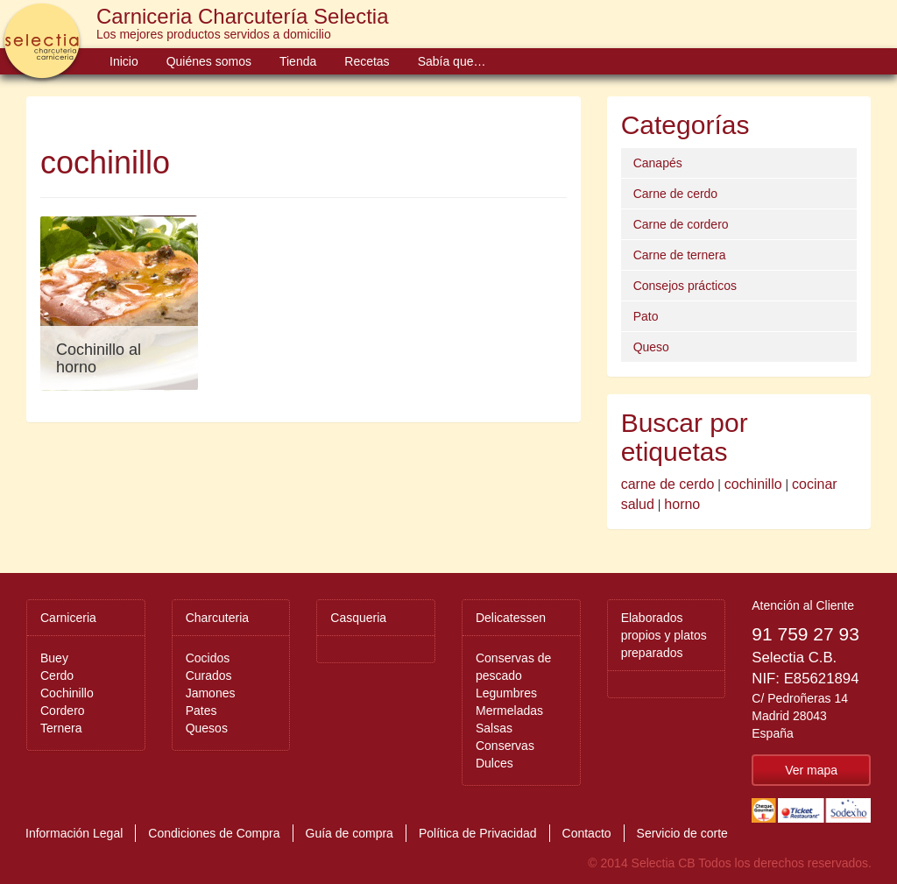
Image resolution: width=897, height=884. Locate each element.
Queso (651, 347)
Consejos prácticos (685, 286)
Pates (201, 711)
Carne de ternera (679, 255)
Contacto (586, 833)
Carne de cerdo (675, 194)
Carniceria (68, 618)
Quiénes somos (208, 61)
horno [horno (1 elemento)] (682, 504)
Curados (209, 675)
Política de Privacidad (478, 833)
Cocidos (208, 658)
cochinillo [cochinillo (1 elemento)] (753, 484)
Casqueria (358, 618)
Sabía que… (452, 61)
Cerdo (57, 675)
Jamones (211, 693)
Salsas (494, 728)
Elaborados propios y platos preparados (664, 635)
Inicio (123, 61)
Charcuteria (217, 618)
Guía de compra (349, 833)
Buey (54, 658)
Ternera (60, 728)
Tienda (297, 61)
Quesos (207, 728)
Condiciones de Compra (213, 833)
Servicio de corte (682, 833)
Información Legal (74, 833)
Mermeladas (509, 711)
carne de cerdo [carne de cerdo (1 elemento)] (668, 484)
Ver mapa (811, 770)
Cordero (62, 711)
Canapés (657, 163)
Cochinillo (67, 693)
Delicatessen (511, 618)
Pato (646, 316)
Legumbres (506, 693)
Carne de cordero (681, 224)
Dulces (494, 763)
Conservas (505, 746)
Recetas (366, 61)
